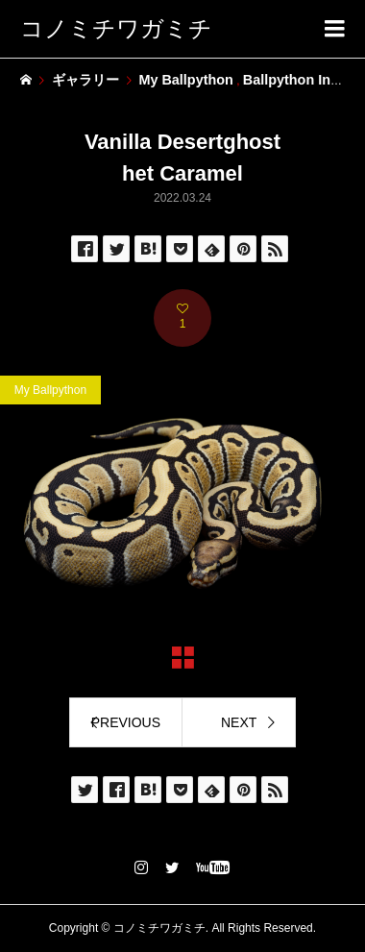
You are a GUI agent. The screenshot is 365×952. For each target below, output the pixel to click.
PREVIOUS (125, 722)
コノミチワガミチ (116, 28)
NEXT (238, 722)
